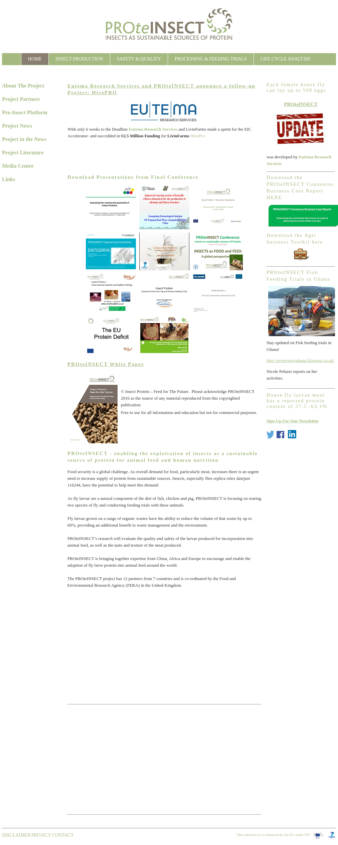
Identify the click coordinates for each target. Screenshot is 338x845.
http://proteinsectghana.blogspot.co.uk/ (300, 360)
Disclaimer (16, 835)
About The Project (23, 86)
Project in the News (24, 139)
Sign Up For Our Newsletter (293, 420)
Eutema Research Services (153, 129)
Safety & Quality (139, 58)
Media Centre (17, 166)
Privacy (41, 835)
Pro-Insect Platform (24, 112)
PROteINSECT (301, 104)
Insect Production (79, 58)
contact (63, 835)
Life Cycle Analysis (286, 58)
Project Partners (21, 99)
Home (35, 58)
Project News (17, 126)
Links (8, 179)
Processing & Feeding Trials (211, 58)
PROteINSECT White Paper (105, 364)
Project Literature (22, 152)
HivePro (197, 135)
